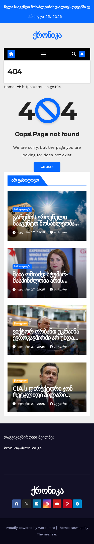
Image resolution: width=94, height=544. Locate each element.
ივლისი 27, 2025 (32, 232)
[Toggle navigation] (43, 54)
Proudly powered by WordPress (31, 528)
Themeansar (46, 534)
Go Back (47, 167)
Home (9, 87)
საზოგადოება (22, 209)
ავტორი (58, 232)
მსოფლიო (20, 323)
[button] (74, 54)
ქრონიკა (47, 35)
